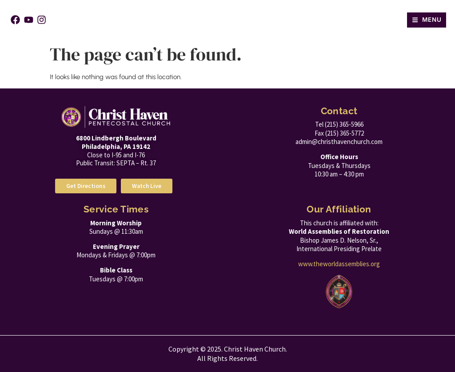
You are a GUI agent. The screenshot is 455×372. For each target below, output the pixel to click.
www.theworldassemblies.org (339, 264)
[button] (426, 20)
